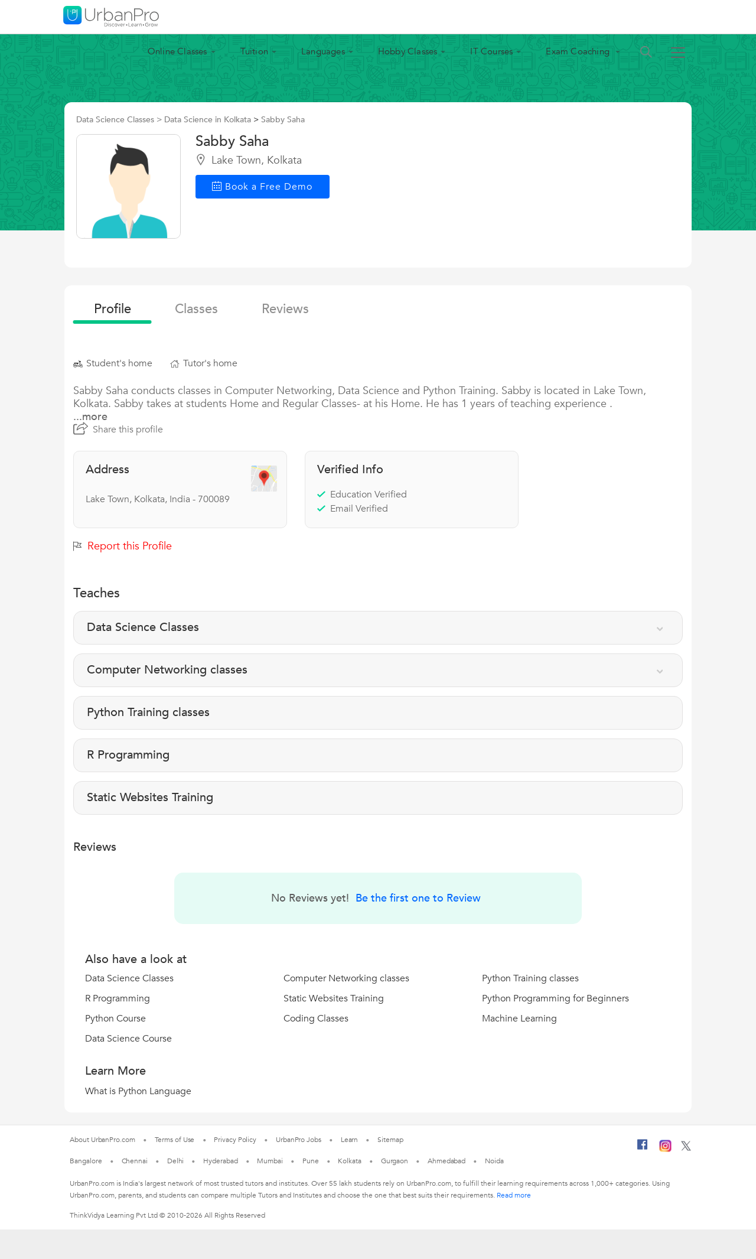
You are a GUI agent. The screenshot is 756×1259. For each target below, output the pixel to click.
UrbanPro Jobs (298, 1139)
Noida (494, 1161)
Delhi (175, 1161)
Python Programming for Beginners (555, 998)
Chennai (135, 1161)
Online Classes (177, 51)
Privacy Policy (235, 1139)
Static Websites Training (334, 998)
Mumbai (269, 1161)
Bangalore (86, 1161)
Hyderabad (220, 1161)
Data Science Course (128, 1038)
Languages (323, 51)
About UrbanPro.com (102, 1139)
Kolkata (349, 1161)
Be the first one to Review (418, 898)
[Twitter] (686, 1148)
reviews (285, 309)
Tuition (254, 51)
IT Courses (491, 51)
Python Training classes (530, 978)
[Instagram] (665, 1149)
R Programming (117, 998)
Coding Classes (316, 1018)
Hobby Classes (408, 51)
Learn (350, 1139)
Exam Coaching (579, 51)
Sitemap (390, 1139)
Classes (196, 309)
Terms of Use (175, 1139)
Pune (310, 1161)
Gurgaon (394, 1161)
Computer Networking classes (346, 978)
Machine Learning (519, 1018)
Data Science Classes (129, 978)
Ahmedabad (446, 1161)
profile (112, 309)
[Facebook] (643, 1149)
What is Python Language (138, 1091)
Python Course (115, 1018)
